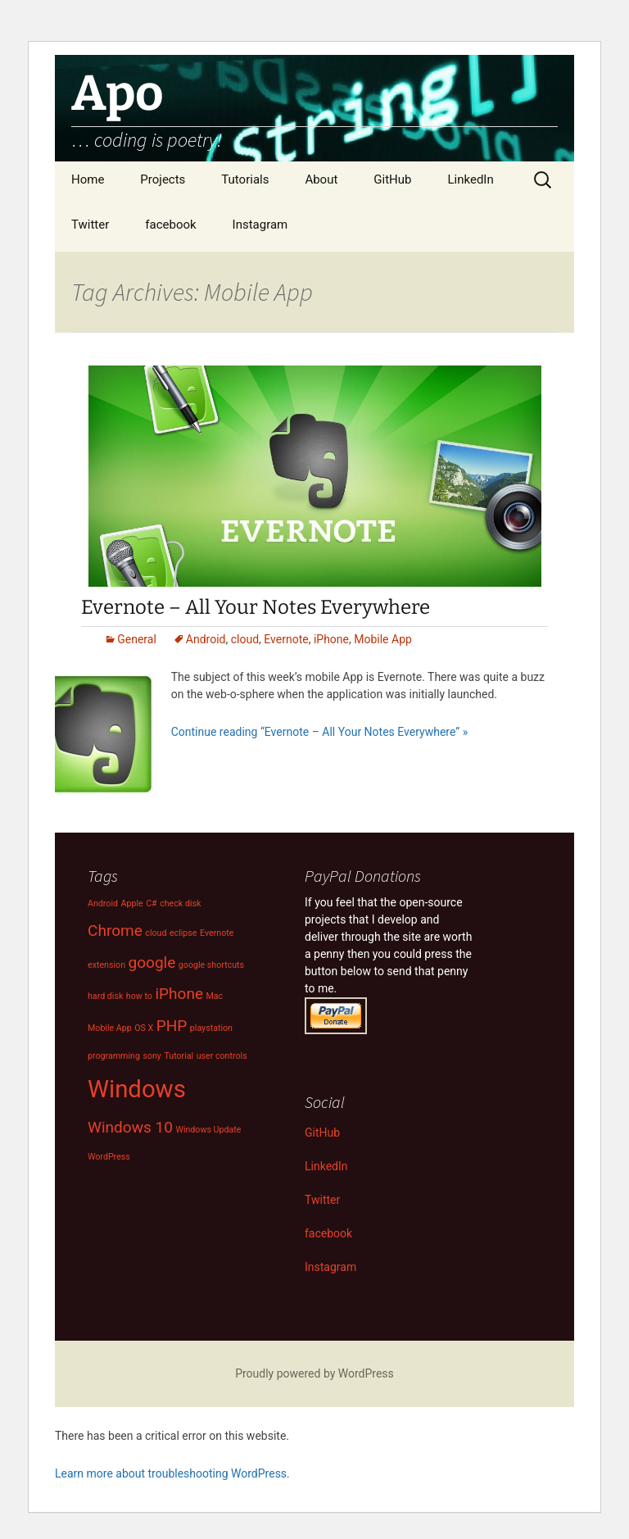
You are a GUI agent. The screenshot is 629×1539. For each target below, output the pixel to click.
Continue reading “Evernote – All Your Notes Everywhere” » (319, 731)
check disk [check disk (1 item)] (180, 903)
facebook (170, 224)
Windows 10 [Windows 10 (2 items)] (130, 1127)
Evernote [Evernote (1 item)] (216, 933)
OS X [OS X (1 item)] (143, 1028)
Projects (162, 179)
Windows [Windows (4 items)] (137, 1089)
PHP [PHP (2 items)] (172, 1025)
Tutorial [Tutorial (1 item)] (178, 1056)
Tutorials (245, 179)
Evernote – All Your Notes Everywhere (255, 607)
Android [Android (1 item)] (103, 903)
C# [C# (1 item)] (151, 903)
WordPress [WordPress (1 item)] (109, 1156)
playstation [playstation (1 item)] (211, 1028)
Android (206, 639)
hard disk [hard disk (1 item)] (105, 996)
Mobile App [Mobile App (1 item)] (110, 1028)
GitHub (392, 179)
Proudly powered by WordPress (314, 1373)
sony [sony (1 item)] (152, 1056)
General (136, 639)
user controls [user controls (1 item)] (222, 1056)
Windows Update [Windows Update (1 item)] (208, 1129)
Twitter (90, 224)
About (321, 179)
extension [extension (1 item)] (106, 965)
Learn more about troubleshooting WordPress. (172, 1473)
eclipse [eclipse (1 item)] (183, 933)
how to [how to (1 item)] (139, 996)
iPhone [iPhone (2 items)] (179, 993)
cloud (245, 639)
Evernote (286, 639)
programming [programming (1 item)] (114, 1056)
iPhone (331, 639)
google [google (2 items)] (152, 962)
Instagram (260, 224)
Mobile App (383, 639)
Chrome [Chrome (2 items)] (115, 930)
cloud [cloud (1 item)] (155, 933)
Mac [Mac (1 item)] (214, 996)
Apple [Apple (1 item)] (132, 903)
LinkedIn (470, 179)
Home (87, 179)
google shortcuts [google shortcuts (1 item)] (211, 965)
